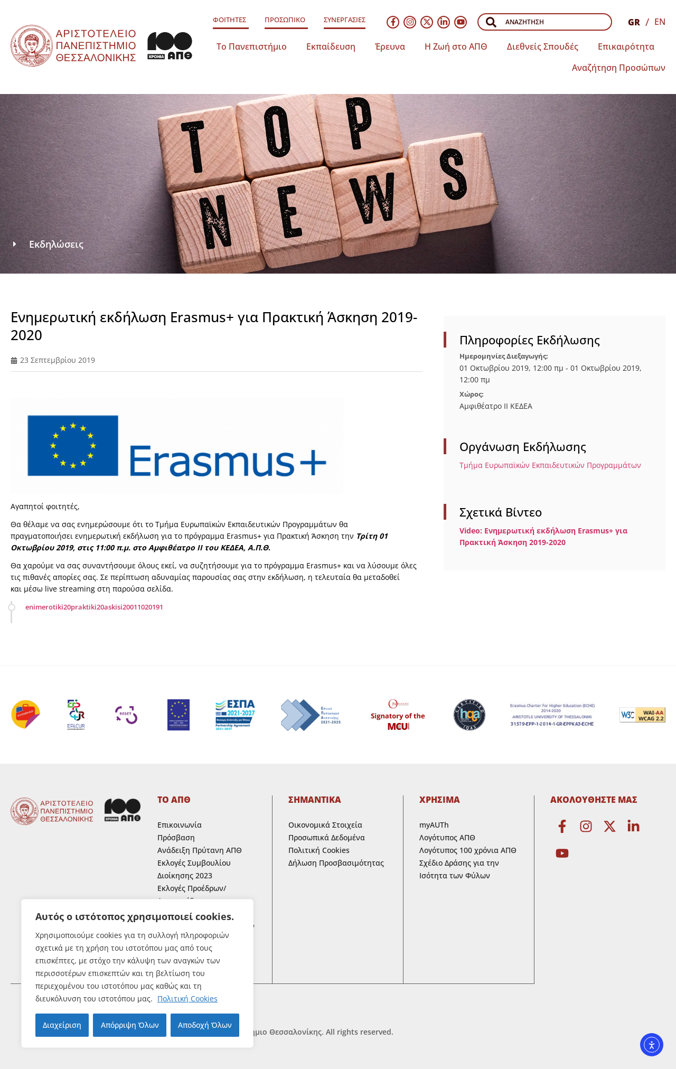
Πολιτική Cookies (187, 998)
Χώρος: (471, 394)
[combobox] (544, 22)
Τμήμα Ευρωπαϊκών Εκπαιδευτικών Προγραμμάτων (550, 465)
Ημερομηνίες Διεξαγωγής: (503, 356)
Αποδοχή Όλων (205, 1025)
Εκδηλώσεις (56, 244)
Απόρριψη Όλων (129, 1025)
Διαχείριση (62, 1025)
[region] (137, 973)
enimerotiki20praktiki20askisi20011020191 (94, 607)
